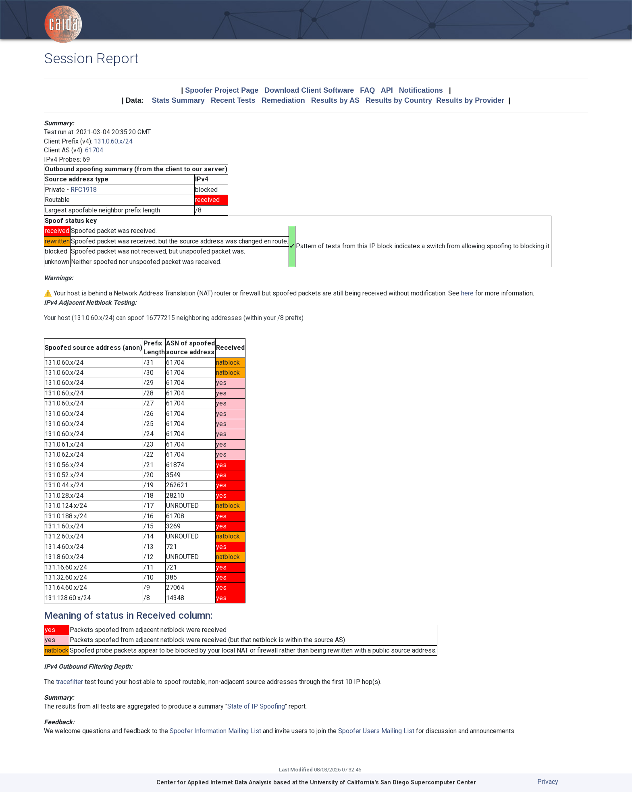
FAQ (367, 90)
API (387, 90)
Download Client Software (309, 90)
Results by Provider (470, 100)
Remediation (283, 100)
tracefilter (69, 682)
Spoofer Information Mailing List (215, 731)
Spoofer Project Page (221, 90)
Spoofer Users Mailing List (376, 731)
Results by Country (399, 100)
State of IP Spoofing (256, 706)
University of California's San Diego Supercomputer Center (393, 782)
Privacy (547, 782)
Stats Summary (178, 100)
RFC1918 (84, 189)
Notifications (421, 90)
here (467, 293)
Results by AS (335, 100)
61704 (94, 150)
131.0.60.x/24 (113, 141)
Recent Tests (233, 100)
